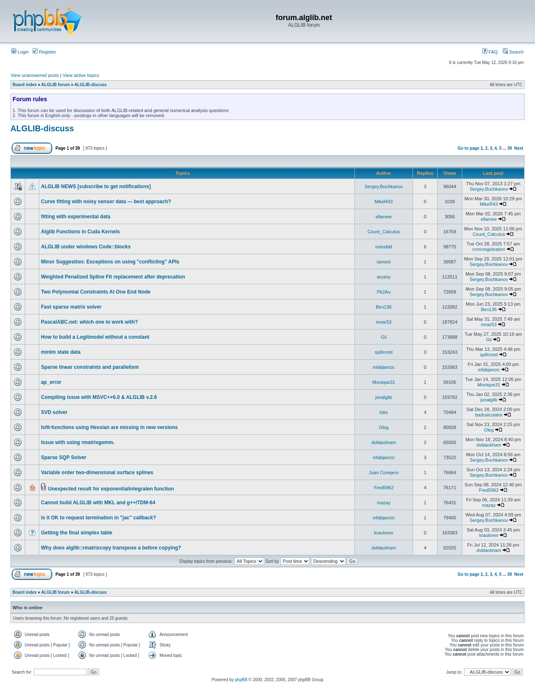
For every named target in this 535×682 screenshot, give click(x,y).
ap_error (51, 382)
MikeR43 (383, 201)
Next (518, 148)
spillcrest (384, 352)
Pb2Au (383, 291)
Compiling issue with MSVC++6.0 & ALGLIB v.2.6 (99, 397)
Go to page (468, 148)
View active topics (81, 75)
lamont (383, 261)
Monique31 (383, 382)
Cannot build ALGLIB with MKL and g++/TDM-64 (98, 503)
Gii (383, 337)
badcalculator (488, 414)
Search (513, 51)
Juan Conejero (384, 472)
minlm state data (61, 352)
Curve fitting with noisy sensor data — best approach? (106, 201)
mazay (383, 502)
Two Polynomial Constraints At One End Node (95, 292)
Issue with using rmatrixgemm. (78, 442)
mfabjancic (384, 367)
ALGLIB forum (55, 84)
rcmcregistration (488, 249)
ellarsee (384, 216)
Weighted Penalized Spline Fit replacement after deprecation (113, 277)
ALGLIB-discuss (90, 84)
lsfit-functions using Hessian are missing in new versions (109, 427)
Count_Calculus (383, 231)
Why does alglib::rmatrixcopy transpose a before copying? (111, 548)
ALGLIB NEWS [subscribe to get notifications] (96, 186)
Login (20, 51)
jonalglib (383, 397)
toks (384, 412)
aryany (383, 276)
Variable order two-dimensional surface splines (97, 472)
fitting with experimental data (75, 217)
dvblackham (384, 442)
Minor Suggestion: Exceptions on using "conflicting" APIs (110, 262)
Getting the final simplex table (76, 533)
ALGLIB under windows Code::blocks (86, 247)
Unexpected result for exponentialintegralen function (111, 489)
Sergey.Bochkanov (383, 186)
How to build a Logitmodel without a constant (95, 337)
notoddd (383, 246)
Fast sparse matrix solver (71, 307)
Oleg (383, 427)
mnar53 (383, 321)
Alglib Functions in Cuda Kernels (80, 232)
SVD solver (54, 412)
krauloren (383, 532)
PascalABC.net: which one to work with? (89, 322)
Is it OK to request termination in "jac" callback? (98, 518)
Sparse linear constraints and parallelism (90, 367)
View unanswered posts (34, 75)
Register (44, 51)
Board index (25, 84)
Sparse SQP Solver (64, 457)
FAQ (490, 51)
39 (509, 148)
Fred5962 (383, 487)
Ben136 (384, 306)
